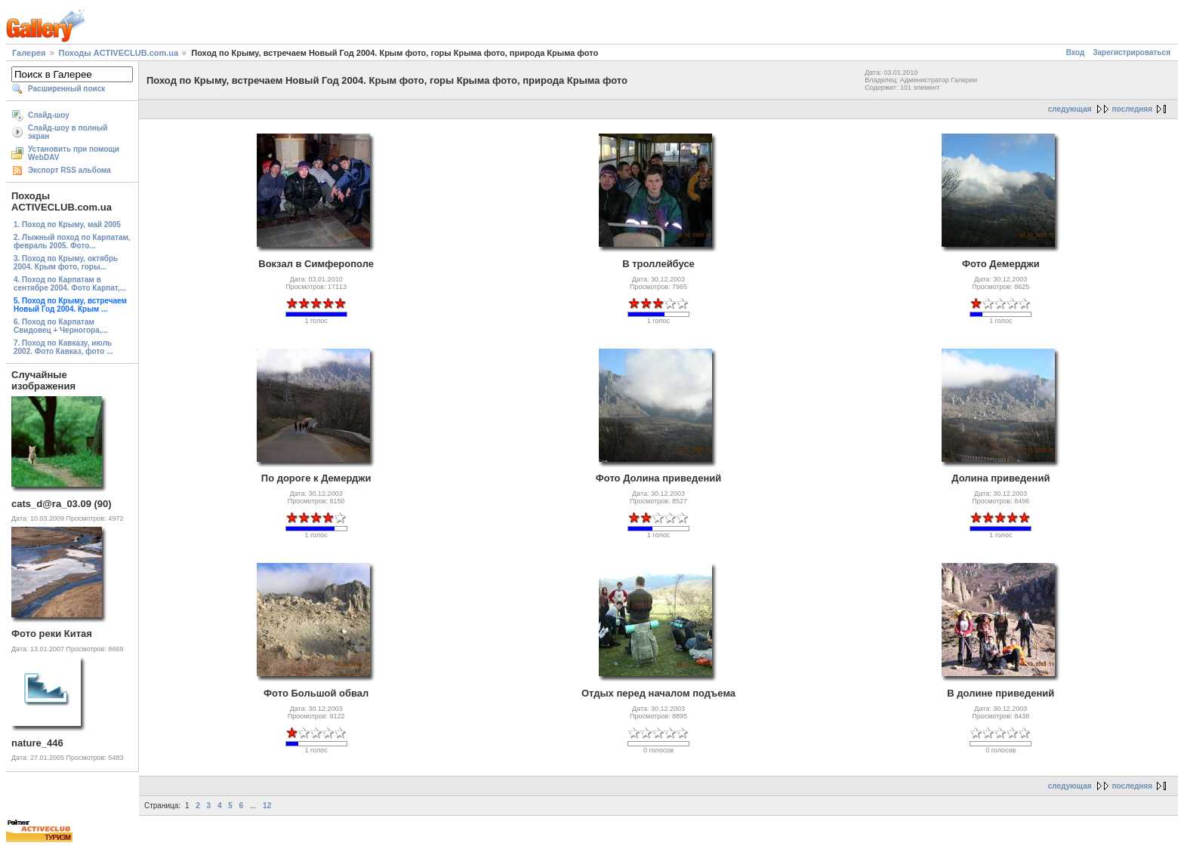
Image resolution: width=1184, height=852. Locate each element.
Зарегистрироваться (1131, 52)
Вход (1075, 52)
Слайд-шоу (48, 115)
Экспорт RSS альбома (69, 170)
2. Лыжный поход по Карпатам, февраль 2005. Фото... (72, 241)
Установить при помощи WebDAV (73, 153)
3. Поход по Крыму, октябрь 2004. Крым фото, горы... (66, 262)
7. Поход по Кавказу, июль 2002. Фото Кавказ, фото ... (63, 347)
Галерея (28, 52)
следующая (1070, 109)
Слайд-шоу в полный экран (68, 132)
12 (267, 805)
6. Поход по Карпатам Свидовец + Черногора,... (61, 326)
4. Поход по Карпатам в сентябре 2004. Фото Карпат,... (70, 283)
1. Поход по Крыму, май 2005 (67, 224)
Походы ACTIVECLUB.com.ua (119, 52)
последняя (1132, 109)
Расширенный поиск (66, 89)
